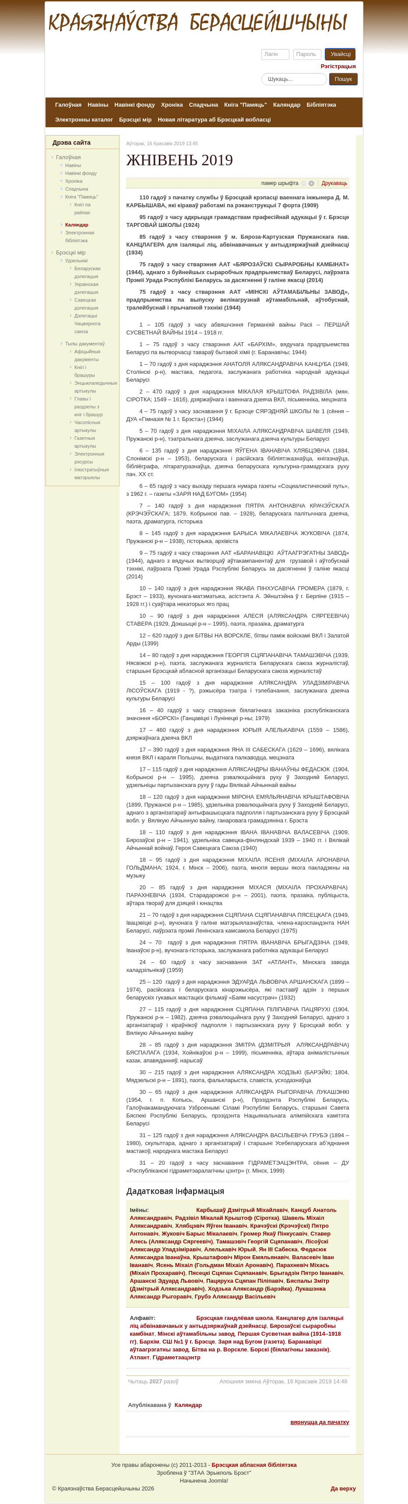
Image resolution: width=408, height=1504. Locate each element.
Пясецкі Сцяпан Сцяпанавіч (227, 1273)
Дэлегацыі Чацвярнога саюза (87, 323)
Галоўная (68, 104)
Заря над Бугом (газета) (251, 1341)
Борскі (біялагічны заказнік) (290, 1349)
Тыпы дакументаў (85, 343)
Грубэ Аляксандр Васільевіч (235, 1296)
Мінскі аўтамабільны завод (196, 1333)
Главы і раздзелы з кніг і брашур (88, 406)
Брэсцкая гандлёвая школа (234, 1318)
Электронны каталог (84, 119)
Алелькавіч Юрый (230, 1249)
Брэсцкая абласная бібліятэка (253, 1465)
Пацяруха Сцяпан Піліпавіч (244, 1281)
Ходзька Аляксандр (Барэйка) (250, 1288)
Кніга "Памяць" (245, 104)
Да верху (343, 1488)
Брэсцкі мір (135, 119)
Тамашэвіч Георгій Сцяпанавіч (259, 1241)
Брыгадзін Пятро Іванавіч (306, 1273)
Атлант (139, 1357)
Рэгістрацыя (338, 66)
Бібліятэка (321, 104)
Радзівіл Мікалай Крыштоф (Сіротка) (227, 1218)
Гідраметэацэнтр (176, 1357)
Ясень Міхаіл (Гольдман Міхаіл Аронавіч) (214, 1265)
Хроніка (172, 104)
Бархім (149, 1341)
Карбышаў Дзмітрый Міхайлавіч (242, 1210)
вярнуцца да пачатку (319, 1422)
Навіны (98, 104)
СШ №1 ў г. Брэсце (188, 1341)
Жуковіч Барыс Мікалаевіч (199, 1233)
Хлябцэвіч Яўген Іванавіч (211, 1225)
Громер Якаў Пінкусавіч (273, 1233)
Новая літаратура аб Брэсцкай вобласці (214, 119)
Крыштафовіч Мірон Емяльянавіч (241, 1257)
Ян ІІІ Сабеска (278, 1249)
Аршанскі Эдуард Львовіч (166, 1281)
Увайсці (341, 54)
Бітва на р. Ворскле (219, 1349)
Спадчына (203, 104)
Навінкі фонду (135, 104)
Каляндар (286, 104)
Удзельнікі (76, 260)
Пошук (343, 79)
